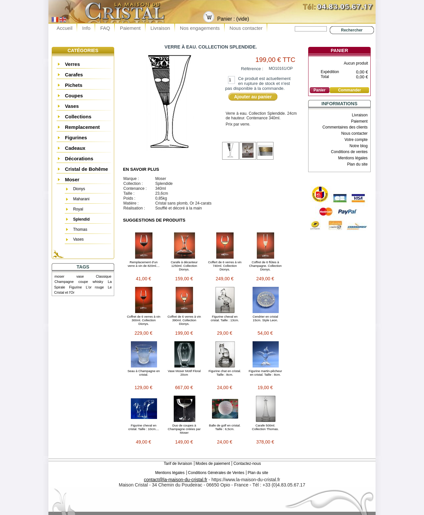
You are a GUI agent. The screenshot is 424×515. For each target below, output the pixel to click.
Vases (72, 106)
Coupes (74, 95)
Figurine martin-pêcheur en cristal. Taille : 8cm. (265, 372)
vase (80, 276)
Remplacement (82, 127)
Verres (72, 64)
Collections (78, 116)
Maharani (81, 199)
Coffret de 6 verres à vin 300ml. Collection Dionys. (143, 320)
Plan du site (357, 164)
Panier (339, 50)
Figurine (75, 287)
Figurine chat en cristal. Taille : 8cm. (224, 372)
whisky (98, 282)
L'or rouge (95, 287)
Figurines (76, 137)
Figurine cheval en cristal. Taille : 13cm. (225, 318)
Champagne (64, 282)
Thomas (80, 229)
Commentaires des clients (345, 127)
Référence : (252, 68)
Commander (349, 90)
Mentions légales (353, 158)
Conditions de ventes (349, 151)
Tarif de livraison (178, 463)
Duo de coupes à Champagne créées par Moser (184, 429)
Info (86, 28)
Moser (72, 179)
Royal (78, 209)
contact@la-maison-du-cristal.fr (175, 479)
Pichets (73, 85)
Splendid (81, 219)
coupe (83, 282)
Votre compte (356, 139)
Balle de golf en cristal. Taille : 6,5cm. (225, 427)
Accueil (64, 28)
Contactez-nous (247, 463)
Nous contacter (246, 28)
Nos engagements (200, 28)
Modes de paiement (213, 463)
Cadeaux (75, 148)
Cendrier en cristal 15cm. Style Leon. (265, 318)
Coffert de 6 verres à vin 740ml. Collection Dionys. (224, 265)
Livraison (160, 28)
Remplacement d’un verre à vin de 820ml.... (144, 263)
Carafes (74, 74)
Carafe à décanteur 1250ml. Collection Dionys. (184, 265)
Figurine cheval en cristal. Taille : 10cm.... (143, 427)
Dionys (79, 189)
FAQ (105, 28)
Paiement (130, 28)
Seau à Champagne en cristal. (144, 372)
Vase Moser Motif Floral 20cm (184, 372)
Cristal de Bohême (86, 169)
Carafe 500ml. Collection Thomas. (265, 427)
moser (59, 276)
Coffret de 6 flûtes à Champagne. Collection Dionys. (265, 265)
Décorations (79, 158)
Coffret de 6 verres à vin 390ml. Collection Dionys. (184, 320)
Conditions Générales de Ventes (216, 472)
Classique (103, 276)
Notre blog (358, 146)
